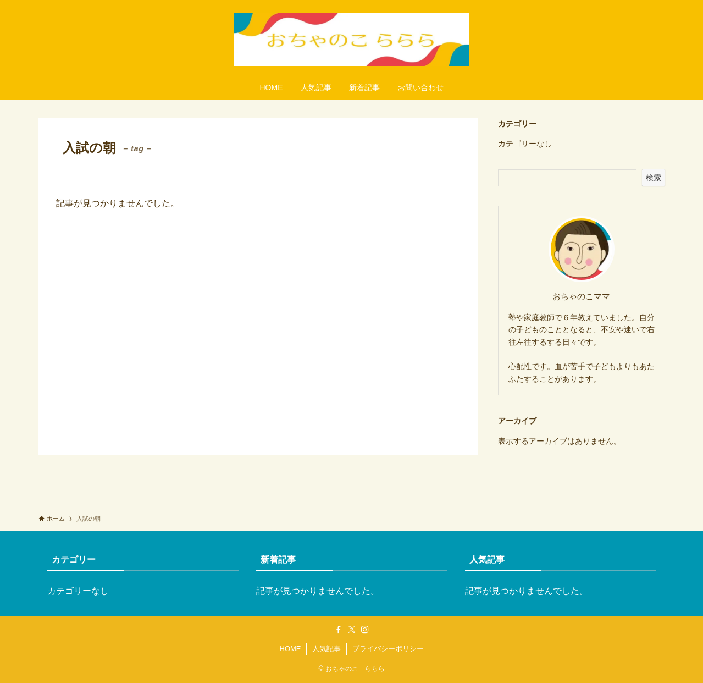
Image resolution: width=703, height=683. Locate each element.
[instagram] (365, 630)
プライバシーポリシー (388, 649)
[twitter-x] (352, 630)
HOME (290, 649)
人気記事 (326, 649)
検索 (653, 177)
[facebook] (339, 630)
